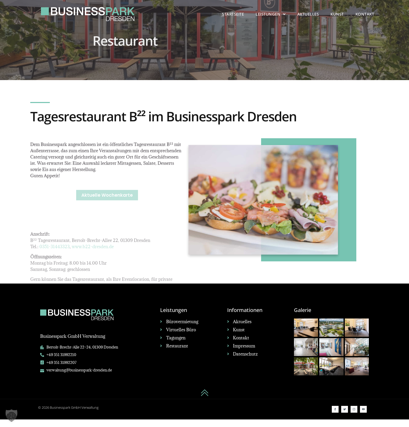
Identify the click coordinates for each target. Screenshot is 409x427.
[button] (11, 415)
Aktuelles (308, 14)
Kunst (337, 14)
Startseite (233, 14)
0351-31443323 (54, 281)
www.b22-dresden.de (93, 281)
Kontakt (365, 14)
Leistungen (271, 14)
